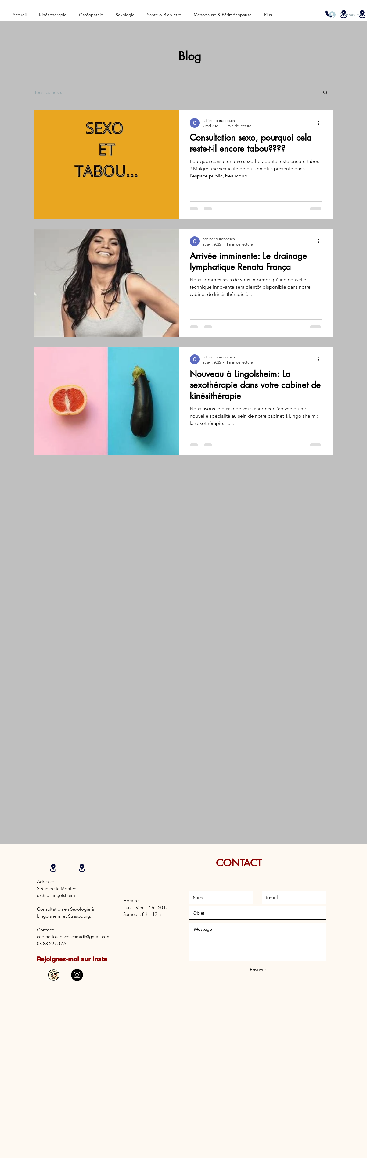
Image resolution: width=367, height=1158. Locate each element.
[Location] (53, 868)
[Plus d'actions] (321, 123)
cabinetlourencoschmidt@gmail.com (74, 936)
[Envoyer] (258, 969)
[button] (325, 93)
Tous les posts (48, 92)
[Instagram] (77, 975)
